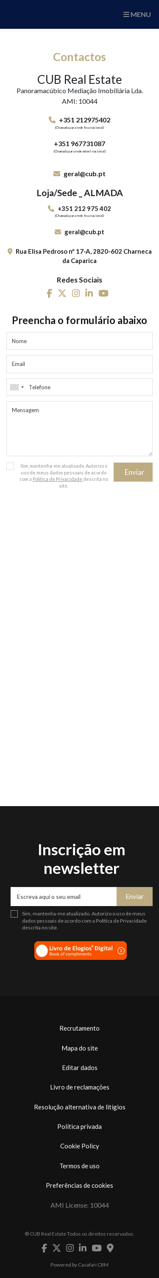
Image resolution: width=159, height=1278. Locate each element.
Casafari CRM (93, 1264)
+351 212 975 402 (84, 208)
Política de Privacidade (58, 479)
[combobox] (79, 387)
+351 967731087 (79, 143)
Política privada (79, 1126)
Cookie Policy (79, 1146)
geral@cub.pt (85, 173)
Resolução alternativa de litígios (80, 1107)
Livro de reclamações (79, 1087)
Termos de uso (79, 1166)
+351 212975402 (84, 120)
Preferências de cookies (79, 1185)
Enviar (135, 472)
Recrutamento (79, 1028)
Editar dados (80, 1067)
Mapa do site (79, 1048)
